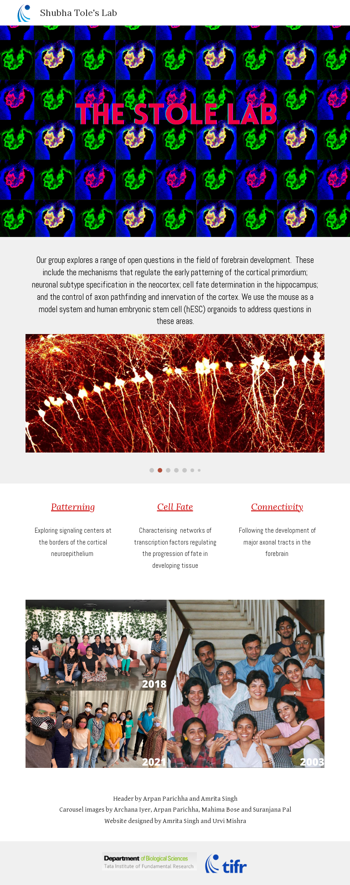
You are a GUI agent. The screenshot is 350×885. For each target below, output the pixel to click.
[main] (175, 291)
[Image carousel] (175, 403)
